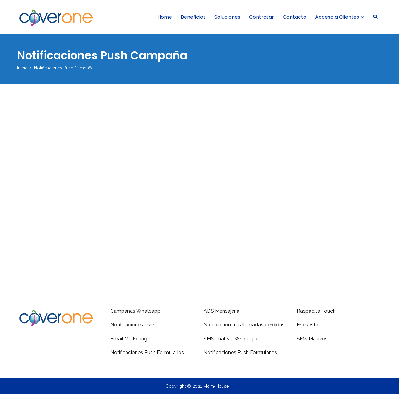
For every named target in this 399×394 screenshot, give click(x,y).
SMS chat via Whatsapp (231, 339)
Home (164, 17)
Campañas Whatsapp (135, 311)
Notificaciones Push (133, 325)
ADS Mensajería (221, 311)
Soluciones (227, 17)
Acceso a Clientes (337, 17)
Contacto (294, 17)
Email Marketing (128, 339)
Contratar (261, 17)
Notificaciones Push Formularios (147, 352)
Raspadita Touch (316, 311)
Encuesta (307, 325)
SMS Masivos (312, 339)
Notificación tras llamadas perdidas (244, 325)
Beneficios (193, 17)
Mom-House (216, 386)
